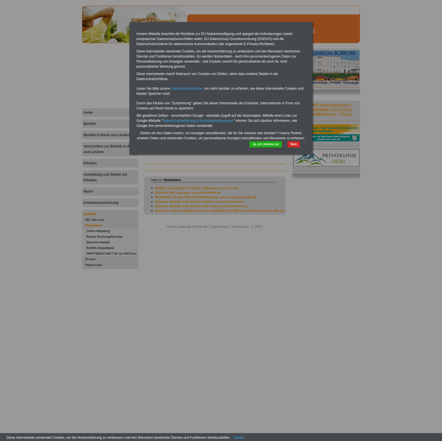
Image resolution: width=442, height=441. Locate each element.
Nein (293, 144)
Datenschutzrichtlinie (186, 89)
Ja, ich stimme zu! (265, 144)
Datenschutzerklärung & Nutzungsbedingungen (198, 121)
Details (239, 438)
